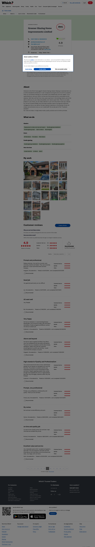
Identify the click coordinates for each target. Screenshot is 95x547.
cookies (32, 59)
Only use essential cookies (61, 69)
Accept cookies (42, 69)
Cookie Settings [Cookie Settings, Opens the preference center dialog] (28, 69)
